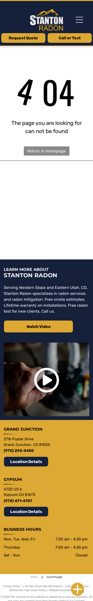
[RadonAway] (66, 199)
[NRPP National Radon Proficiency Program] (27, 243)
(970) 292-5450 (19, 450)
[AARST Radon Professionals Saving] (66, 221)
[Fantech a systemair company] (27, 221)
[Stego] (27, 176)
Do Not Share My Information (43, 586)
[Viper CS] (66, 176)
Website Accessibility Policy (66, 590)
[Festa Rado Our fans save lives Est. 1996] (27, 199)
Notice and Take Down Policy (28, 590)
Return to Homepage (46, 151)
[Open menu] (79, 19)
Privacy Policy (11, 586)
